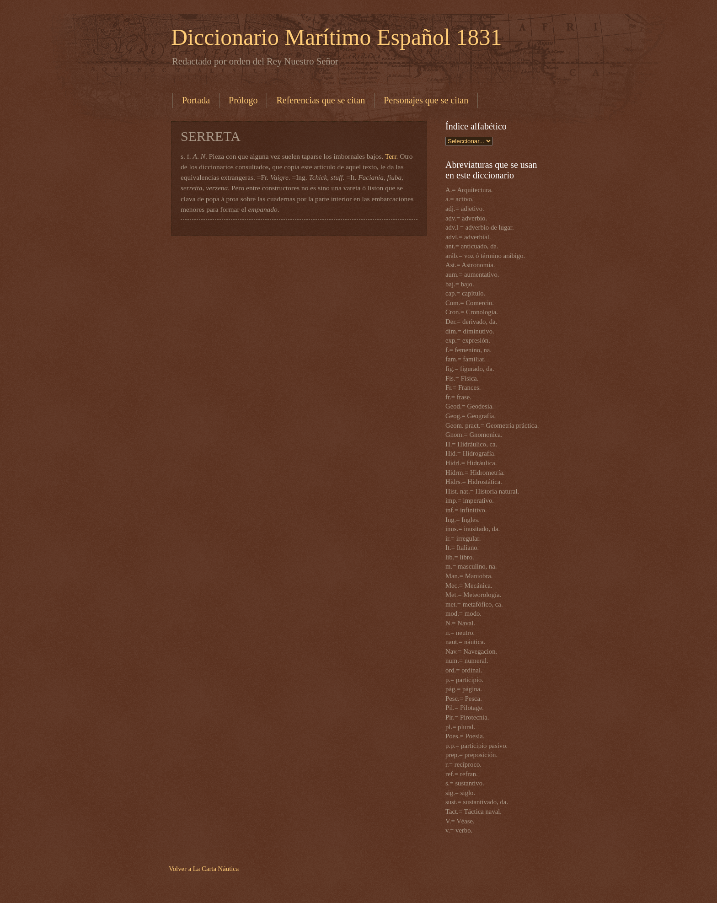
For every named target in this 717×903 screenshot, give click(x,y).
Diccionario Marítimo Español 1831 (336, 37)
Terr (390, 156)
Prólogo (243, 100)
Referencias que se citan (320, 100)
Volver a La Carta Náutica (204, 868)
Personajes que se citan (426, 100)
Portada (196, 100)
